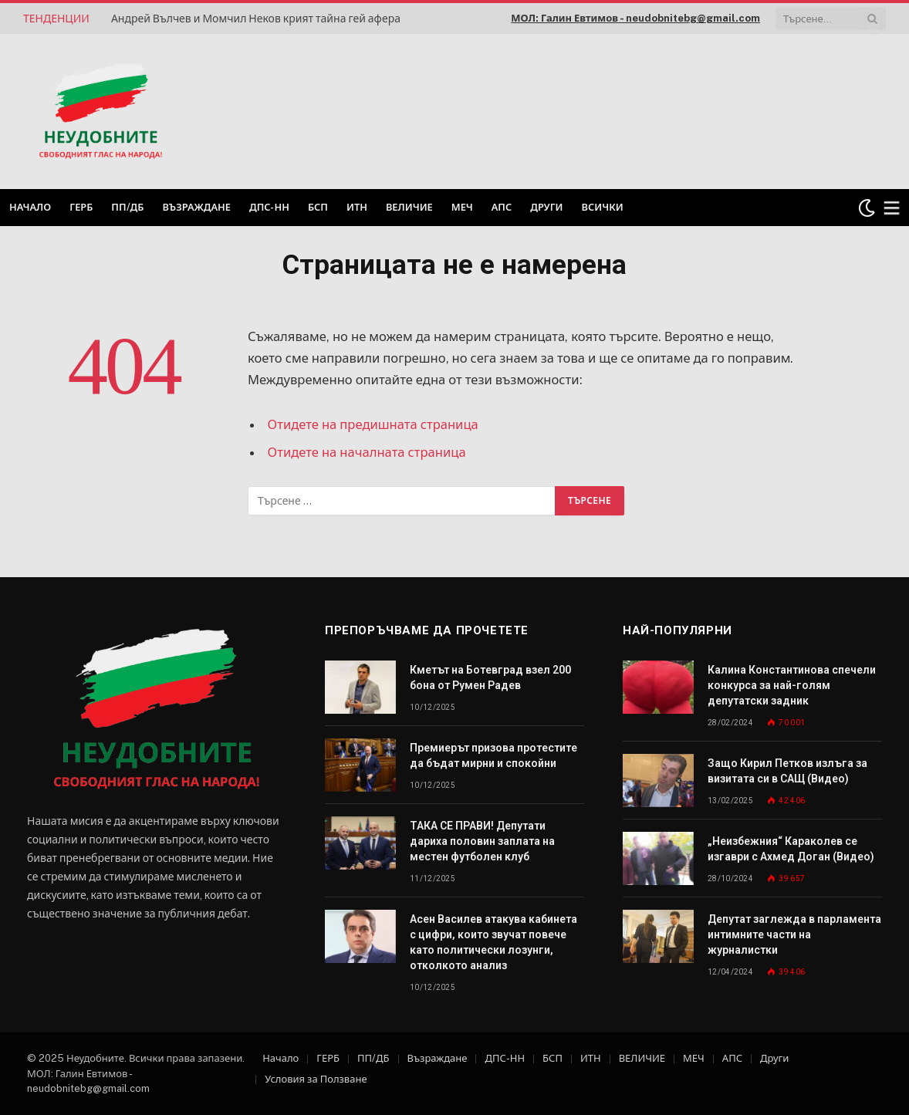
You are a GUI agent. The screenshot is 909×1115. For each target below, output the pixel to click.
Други (546, 207)
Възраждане (196, 207)
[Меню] (892, 208)
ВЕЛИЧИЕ (409, 207)
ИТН (356, 207)
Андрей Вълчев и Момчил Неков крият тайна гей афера (255, 18)
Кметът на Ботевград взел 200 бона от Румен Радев (490, 677)
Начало (30, 207)
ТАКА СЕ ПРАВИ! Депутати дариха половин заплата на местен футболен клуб (482, 841)
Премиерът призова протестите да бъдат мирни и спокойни (493, 755)
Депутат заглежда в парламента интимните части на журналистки (794, 934)
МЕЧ (462, 207)
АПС (502, 207)
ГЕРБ (81, 207)
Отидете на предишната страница (373, 424)
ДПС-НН (269, 207)
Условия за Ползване (316, 1079)
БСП (318, 207)
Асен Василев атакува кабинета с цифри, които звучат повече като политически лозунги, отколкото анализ (493, 942)
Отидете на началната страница (367, 452)
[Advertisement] (688, 109)
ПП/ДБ (127, 207)
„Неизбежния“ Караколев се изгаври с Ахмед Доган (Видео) (791, 849)
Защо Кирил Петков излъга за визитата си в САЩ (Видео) (787, 771)
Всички (602, 207)
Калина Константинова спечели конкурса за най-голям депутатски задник (792, 685)
